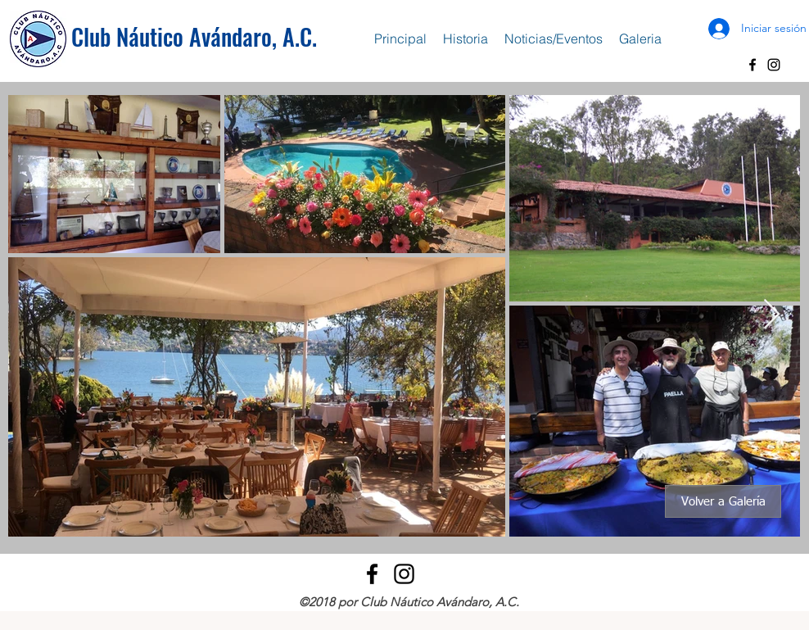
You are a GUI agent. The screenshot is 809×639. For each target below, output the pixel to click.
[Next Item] (771, 315)
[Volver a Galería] (723, 501)
